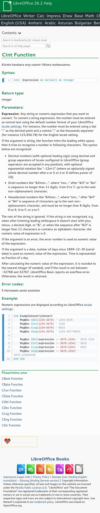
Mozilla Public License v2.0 (31, 487)
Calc (41, 15)
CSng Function (12, 419)
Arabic (50, 23)
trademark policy (44, 501)
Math (89, 15)
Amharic (35, 23)
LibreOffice (11, 15)
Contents (9, 32)
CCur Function (11, 389)
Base (78, 15)
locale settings (11, 126)
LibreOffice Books (50, 458)
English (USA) (13, 23)
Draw (67, 15)
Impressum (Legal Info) (16, 476)
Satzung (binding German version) (39, 480)
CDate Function (12, 395)
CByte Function (12, 384)
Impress (53, 15)
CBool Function (12, 378)
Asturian (65, 23)
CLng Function (12, 413)
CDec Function (12, 407)
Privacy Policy (41, 476)
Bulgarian (83, 23)
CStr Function (11, 424)
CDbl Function (11, 401)
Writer (29, 15)
